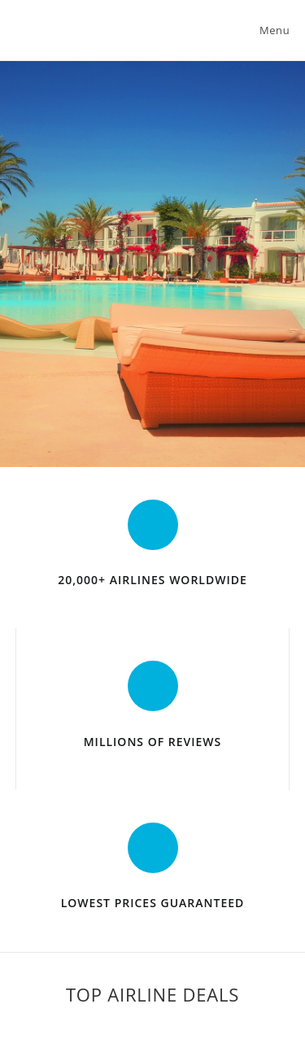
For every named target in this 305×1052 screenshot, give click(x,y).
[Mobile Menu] (272, 30)
